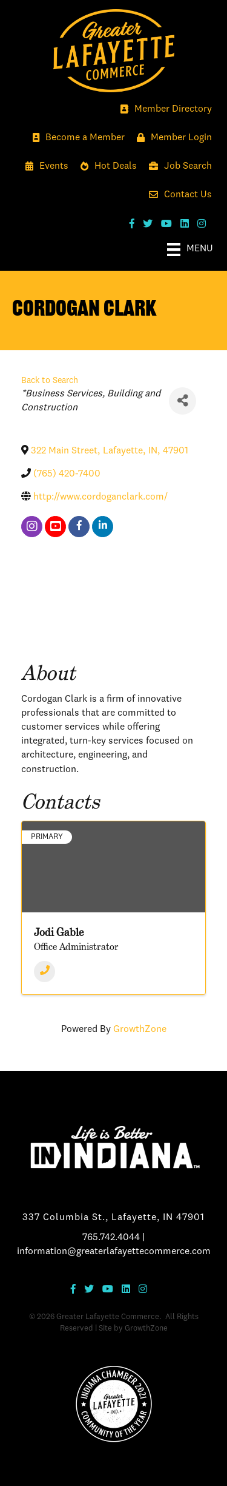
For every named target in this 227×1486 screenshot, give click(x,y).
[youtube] (55, 526)
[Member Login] (171, 138)
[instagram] (31, 526)
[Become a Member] (76, 138)
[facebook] (79, 526)
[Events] (43, 166)
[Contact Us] (177, 195)
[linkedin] (102, 526)
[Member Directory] (163, 109)
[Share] (182, 401)
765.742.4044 (111, 1238)
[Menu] (190, 249)
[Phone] (44, 971)
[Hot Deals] (105, 166)
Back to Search (49, 380)
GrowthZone (139, 1029)
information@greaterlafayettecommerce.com (114, 1252)
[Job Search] (177, 166)
